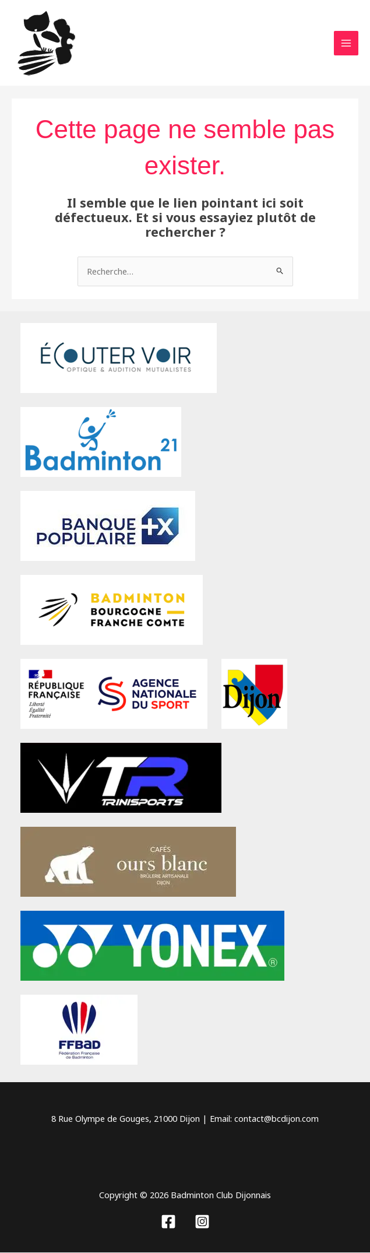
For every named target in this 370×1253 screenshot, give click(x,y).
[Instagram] (202, 1222)
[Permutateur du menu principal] (346, 43)
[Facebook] (168, 1222)
